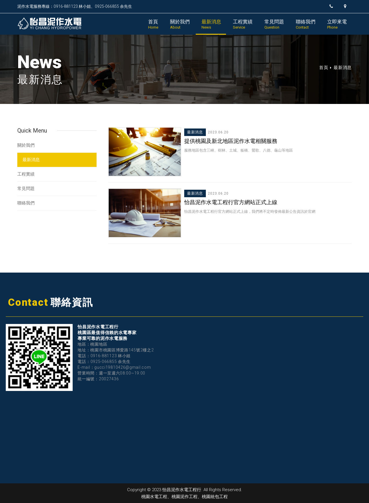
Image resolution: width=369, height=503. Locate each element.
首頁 (153, 24)
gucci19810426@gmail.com (122, 367)
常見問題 (274, 24)
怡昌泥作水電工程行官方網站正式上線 (230, 202)
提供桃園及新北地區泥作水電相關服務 (230, 141)
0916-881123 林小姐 (72, 6)
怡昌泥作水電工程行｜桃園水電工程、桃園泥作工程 (54, 23)
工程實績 (243, 24)
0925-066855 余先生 (113, 6)
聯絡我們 (305, 24)
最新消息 (211, 24)
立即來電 (337, 24)
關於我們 (180, 24)
